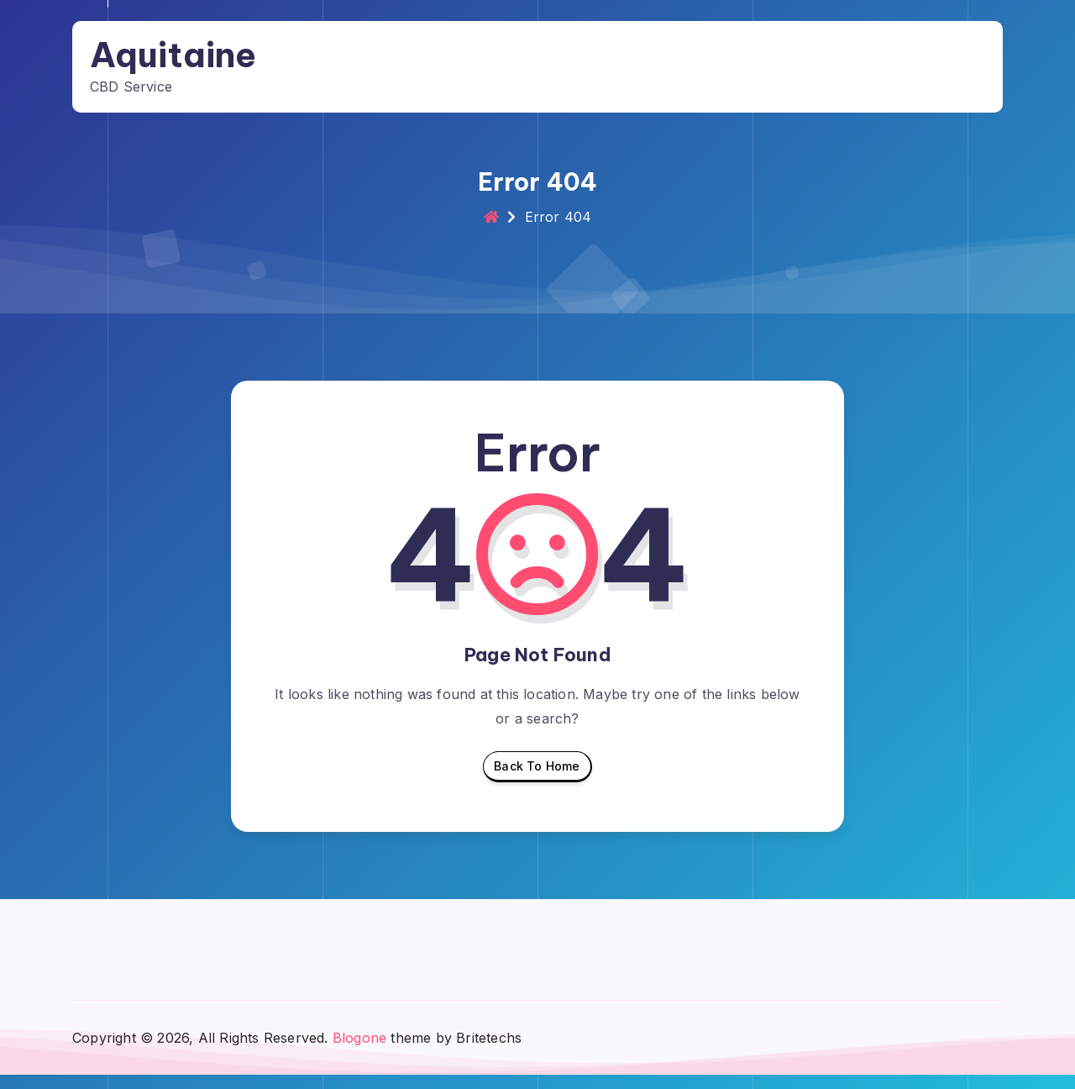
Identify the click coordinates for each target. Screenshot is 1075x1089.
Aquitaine (191, 53)
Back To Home (537, 784)
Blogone (359, 1051)
